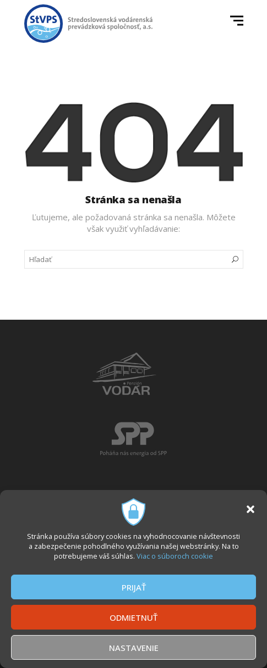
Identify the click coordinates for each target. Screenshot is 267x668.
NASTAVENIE (134, 647)
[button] (250, 509)
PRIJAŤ (134, 587)
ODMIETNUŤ (133, 617)
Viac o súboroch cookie (175, 556)
